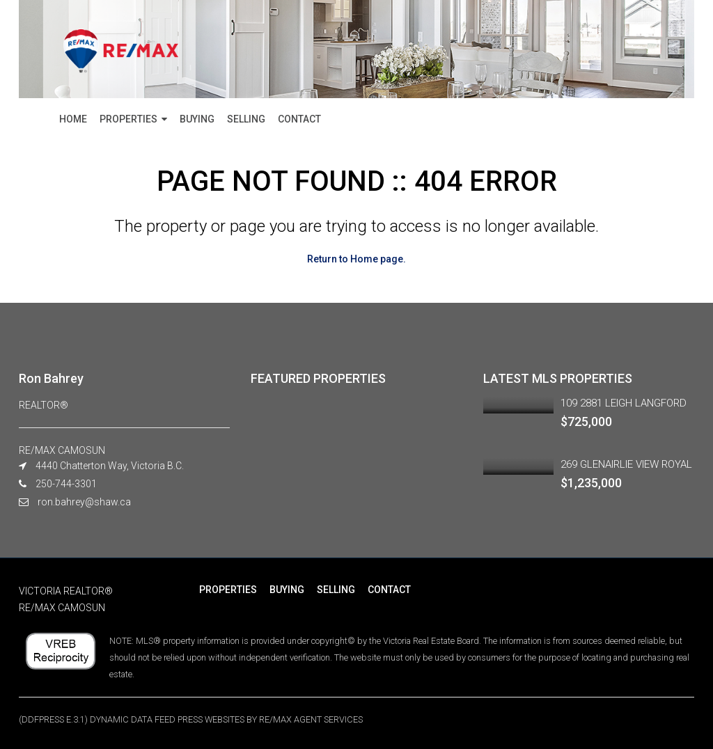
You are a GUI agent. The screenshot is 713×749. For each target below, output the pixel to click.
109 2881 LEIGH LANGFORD (624, 403)
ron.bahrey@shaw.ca (84, 501)
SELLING (246, 119)
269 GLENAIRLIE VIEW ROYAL (626, 464)
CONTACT (299, 119)
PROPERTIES (128, 119)
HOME (73, 119)
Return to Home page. (356, 259)
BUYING (197, 119)
